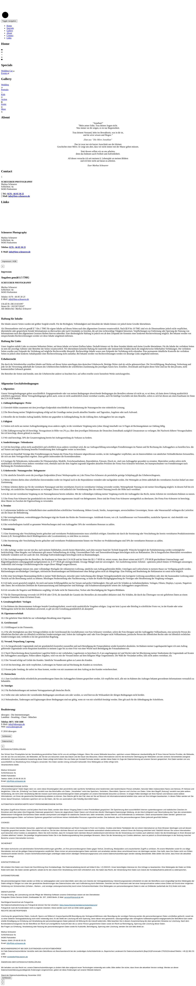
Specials (10, 28)
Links (9, 38)
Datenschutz (7, 741)
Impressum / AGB (9, 261)
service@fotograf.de (72, 897)
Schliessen (6, 736)
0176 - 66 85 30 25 (15, 194)
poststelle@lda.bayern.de (17, 957)
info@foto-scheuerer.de (19, 196)
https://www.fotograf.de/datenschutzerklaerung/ (78, 905)
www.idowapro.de (14, 727)
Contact (10, 35)
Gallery (10, 30)
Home (9, 26)
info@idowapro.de (16, 724)
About (9, 33)
